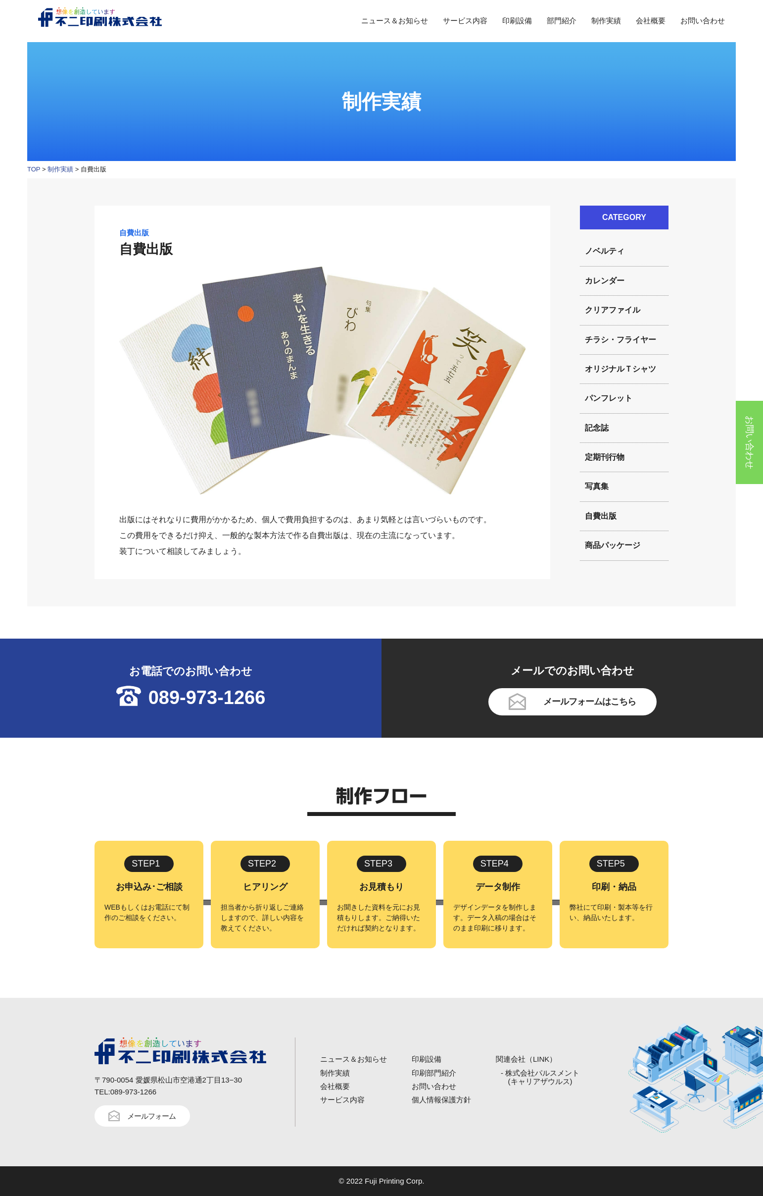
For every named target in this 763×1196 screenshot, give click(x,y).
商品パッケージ (612, 545)
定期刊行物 (604, 457)
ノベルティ (604, 251)
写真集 (597, 486)
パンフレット (608, 398)
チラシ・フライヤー (620, 339)
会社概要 (651, 20)
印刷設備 (517, 20)
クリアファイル (612, 310)
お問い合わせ (702, 20)
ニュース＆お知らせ (394, 20)
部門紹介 (561, 20)
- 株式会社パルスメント (540, 1077)
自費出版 (601, 516)
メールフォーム (151, 1116)
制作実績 (606, 20)
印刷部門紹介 (434, 1073)
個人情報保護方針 (441, 1099)
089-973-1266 (207, 697)
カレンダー (604, 280)
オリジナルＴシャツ (620, 369)
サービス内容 (465, 20)
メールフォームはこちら (589, 702)
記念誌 (597, 428)
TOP (33, 169)
